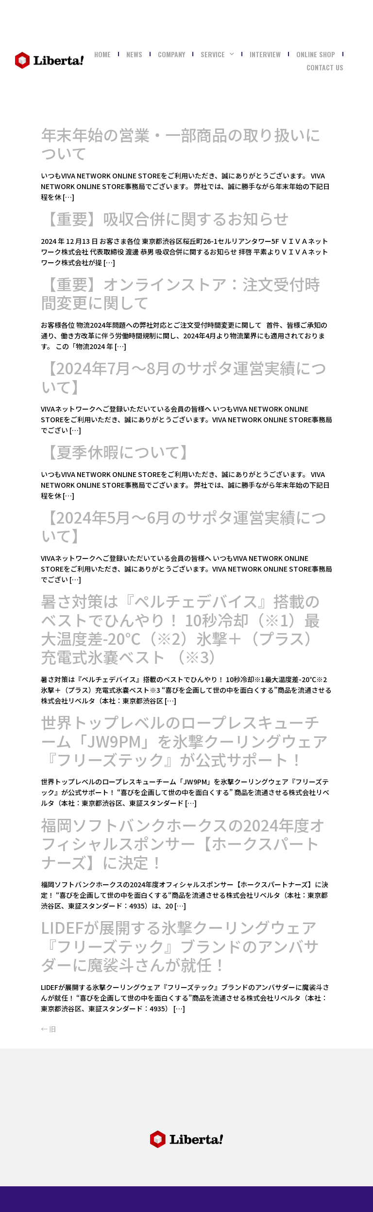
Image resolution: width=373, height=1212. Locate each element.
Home (102, 54)
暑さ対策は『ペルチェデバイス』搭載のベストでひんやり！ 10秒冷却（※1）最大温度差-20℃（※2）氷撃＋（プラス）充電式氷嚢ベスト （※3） (180, 629)
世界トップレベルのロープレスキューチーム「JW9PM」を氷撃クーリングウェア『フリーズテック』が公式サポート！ (184, 740)
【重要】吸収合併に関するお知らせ (165, 218)
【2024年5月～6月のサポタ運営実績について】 (183, 526)
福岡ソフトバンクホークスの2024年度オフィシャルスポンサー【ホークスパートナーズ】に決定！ (183, 843)
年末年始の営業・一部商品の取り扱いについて (181, 143)
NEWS (134, 54)
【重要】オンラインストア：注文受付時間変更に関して (180, 292)
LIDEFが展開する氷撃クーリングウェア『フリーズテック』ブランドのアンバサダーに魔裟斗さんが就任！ (180, 945)
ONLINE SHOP (315, 54)
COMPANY (171, 54)
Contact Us (324, 67)
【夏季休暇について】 (118, 451)
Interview (265, 54)
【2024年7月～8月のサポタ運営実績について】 (183, 376)
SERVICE (217, 54)
